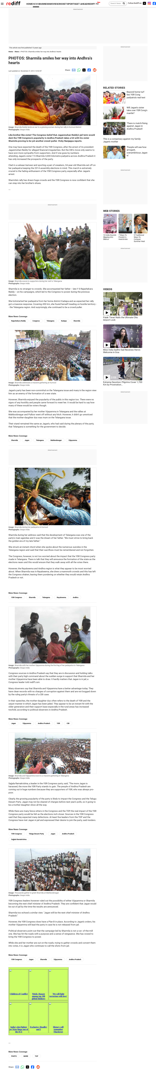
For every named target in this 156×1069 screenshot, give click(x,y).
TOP (36, 1056)
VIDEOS (107, 289)
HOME (29, 4)
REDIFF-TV (93, 4)
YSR (58, 723)
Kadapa (64, 321)
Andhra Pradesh (44, 723)
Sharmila (76, 321)
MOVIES (53, 4)
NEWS (36, 4)
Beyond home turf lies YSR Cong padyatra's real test (136, 95)
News (17, 52)
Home (10, 52)
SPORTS (71, 4)
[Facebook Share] (88, 70)
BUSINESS (44, 4)
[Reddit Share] (94, 70)
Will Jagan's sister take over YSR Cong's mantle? (137, 110)
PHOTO (14, 1056)
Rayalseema (61, 597)
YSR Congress (16, 597)
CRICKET (62, 4)
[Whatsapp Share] (78, 70)
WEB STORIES (111, 210)
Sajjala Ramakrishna (19, 839)
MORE (25, 1056)
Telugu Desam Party (36, 834)
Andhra (75, 597)
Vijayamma (73, 440)
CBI (68, 723)
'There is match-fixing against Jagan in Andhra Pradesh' (137, 126)
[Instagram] (149, 3)
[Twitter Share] (83, 70)
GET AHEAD (81, 4)
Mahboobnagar (56, 440)
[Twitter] (144, 3)
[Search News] (123, 3)
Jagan (27, 440)
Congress (36, 321)
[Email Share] (73, 70)
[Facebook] (154, 3)
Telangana (50, 321)
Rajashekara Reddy (18, 321)
